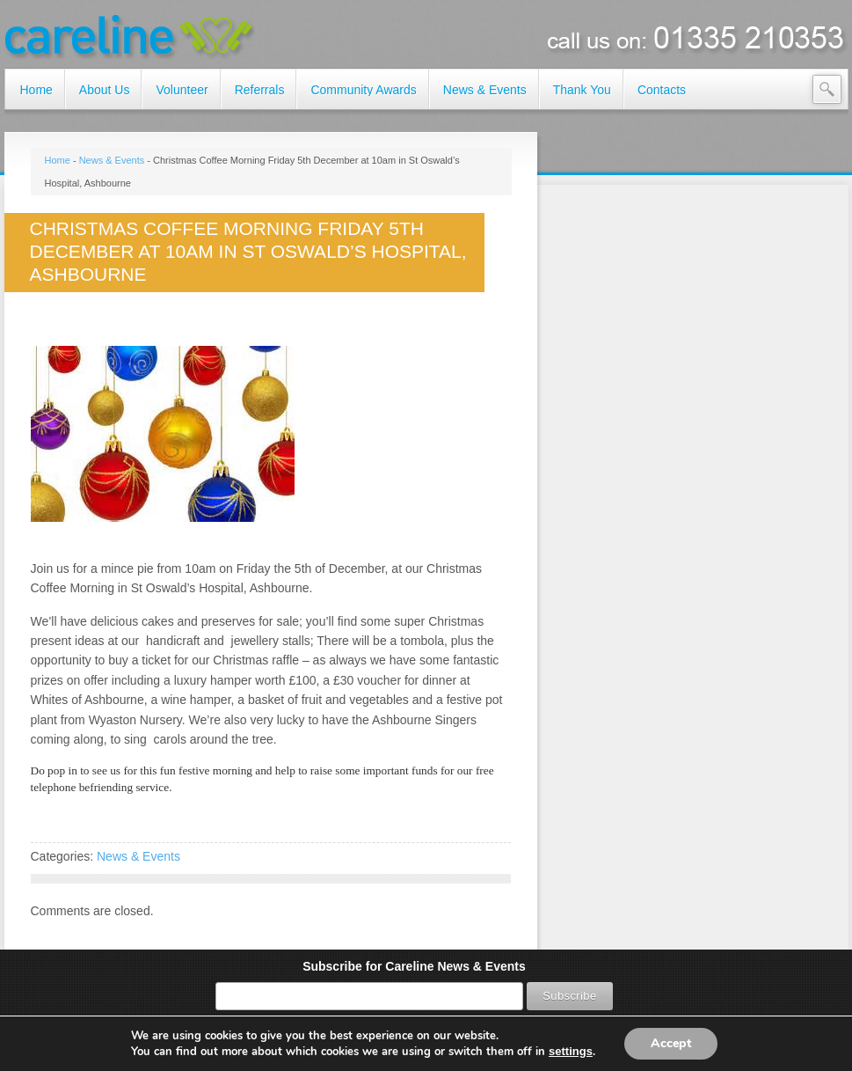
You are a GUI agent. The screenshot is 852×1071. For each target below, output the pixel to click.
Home (57, 160)
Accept (671, 1043)
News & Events (112, 160)
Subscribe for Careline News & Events (414, 966)
